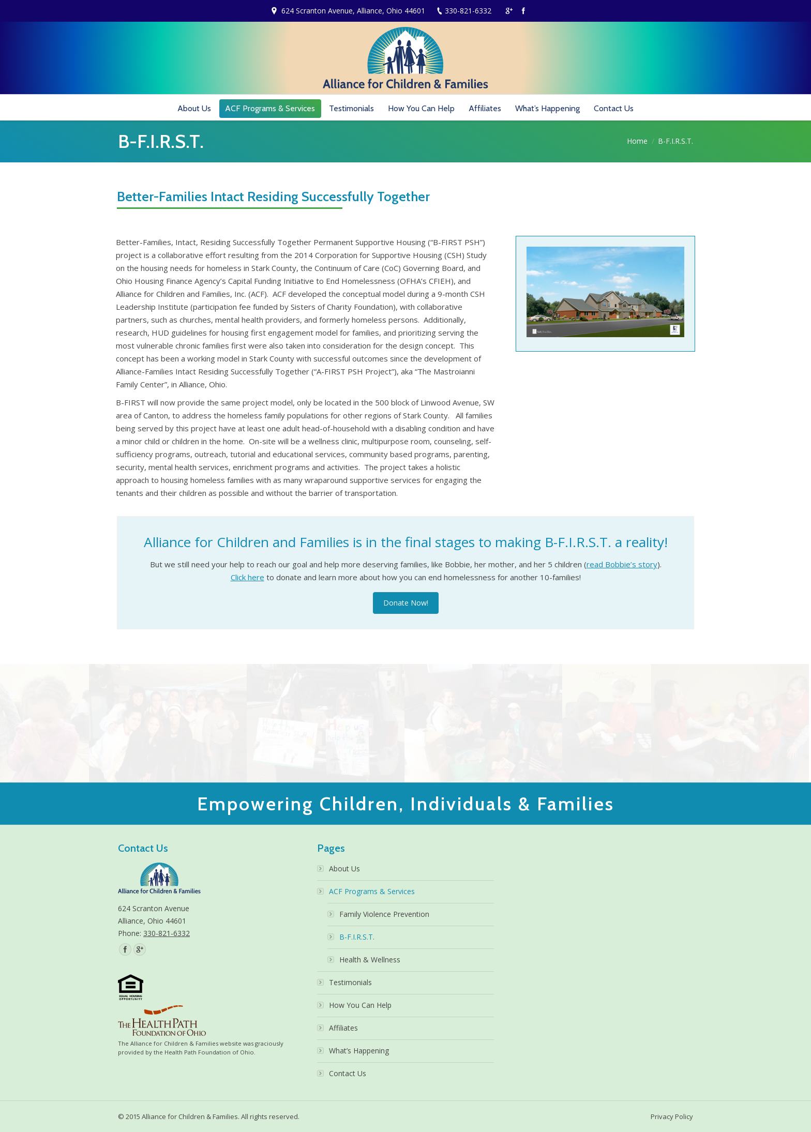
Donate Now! (405, 603)
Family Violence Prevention (384, 914)
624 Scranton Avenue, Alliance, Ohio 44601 (353, 11)
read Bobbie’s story (622, 564)
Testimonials (350, 982)
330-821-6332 (468, 11)
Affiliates (343, 1028)
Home (637, 141)
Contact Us (347, 1073)
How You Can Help (360, 1005)
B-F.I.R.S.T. (356, 937)
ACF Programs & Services (372, 891)
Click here (247, 577)
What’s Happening (359, 1050)
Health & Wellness (369, 959)
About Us (344, 868)
